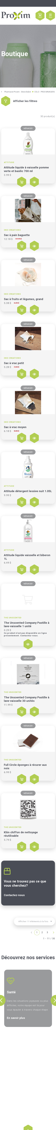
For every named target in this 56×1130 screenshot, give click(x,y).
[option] (28, 998)
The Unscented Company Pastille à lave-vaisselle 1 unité (26, 624)
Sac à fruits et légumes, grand (23, 299)
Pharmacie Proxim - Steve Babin (17, 92)
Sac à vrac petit (14, 363)
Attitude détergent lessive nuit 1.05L (28, 491)
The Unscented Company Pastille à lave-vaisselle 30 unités (26, 699)
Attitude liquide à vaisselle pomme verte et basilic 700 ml (26, 169)
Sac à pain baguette (17, 235)
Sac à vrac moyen (15, 427)
